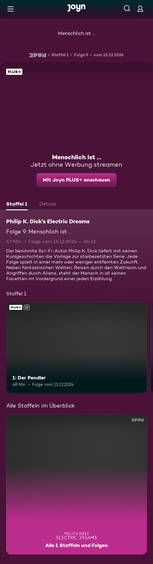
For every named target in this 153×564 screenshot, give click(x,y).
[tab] (17, 204)
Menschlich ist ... (76, 33)
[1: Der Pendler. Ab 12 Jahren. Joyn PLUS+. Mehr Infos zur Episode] (76, 347)
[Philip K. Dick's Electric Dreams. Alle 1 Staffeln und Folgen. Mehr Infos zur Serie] (76, 484)
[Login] (140, 8)
